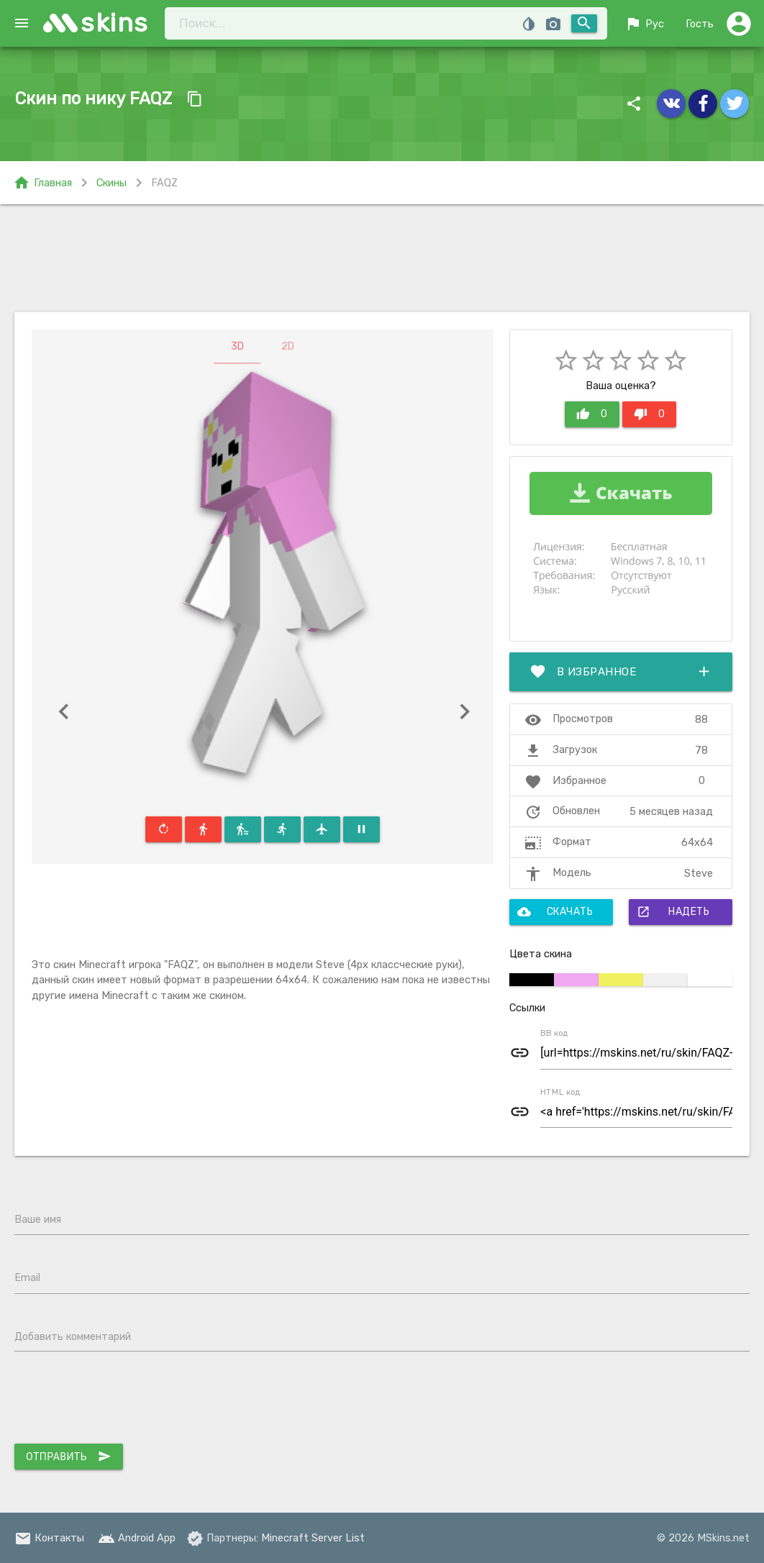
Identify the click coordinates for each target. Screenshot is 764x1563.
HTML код (560, 1091)
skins (115, 22)
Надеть (673, 912)
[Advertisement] (382, 258)
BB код (554, 1033)
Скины (111, 182)
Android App (137, 1537)
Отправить (69, 1456)
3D (237, 346)
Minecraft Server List (313, 1537)
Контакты (49, 1537)
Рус (644, 24)
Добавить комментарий (72, 1336)
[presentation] (123, 1401)
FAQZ (164, 182)
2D (287, 346)
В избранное (620, 671)
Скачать (555, 912)
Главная (42, 182)
